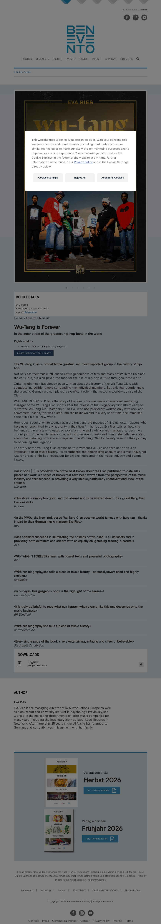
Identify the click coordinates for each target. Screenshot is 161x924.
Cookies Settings (48, 177)
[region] (80, 161)
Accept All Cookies (112, 177)
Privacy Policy (83, 161)
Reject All (79, 177)
